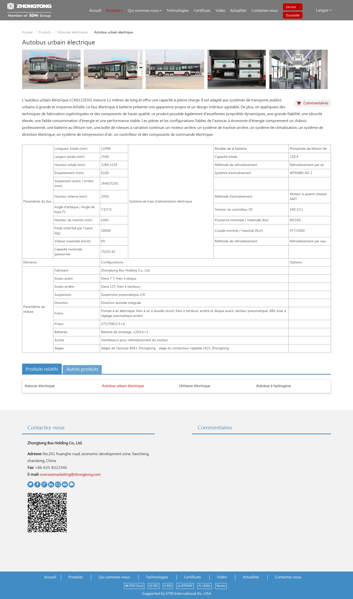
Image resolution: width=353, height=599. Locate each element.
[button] (114, 10)
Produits (44, 32)
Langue (324, 10)
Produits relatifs (42, 369)
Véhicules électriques (72, 32)
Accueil (27, 32)
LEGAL (205, 586)
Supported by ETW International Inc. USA (176, 593)
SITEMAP (185, 586)
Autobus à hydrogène (273, 386)
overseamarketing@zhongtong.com (70, 474)
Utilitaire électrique (194, 386)
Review (221, 586)
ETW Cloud (134, 586)
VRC (153, 586)
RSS (168, 586)
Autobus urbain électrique (123, 386)
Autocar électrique (40, 386)
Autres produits (82, 369)
